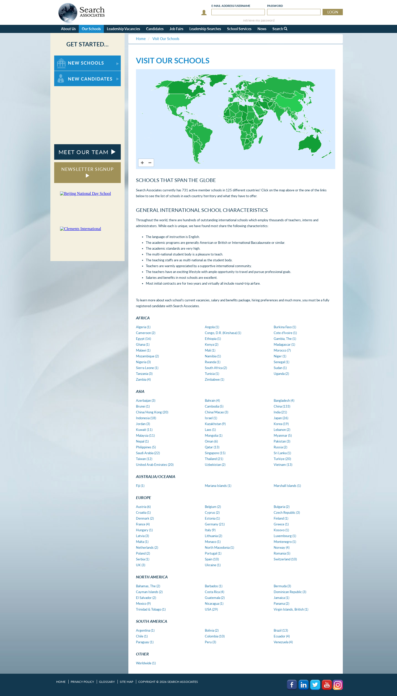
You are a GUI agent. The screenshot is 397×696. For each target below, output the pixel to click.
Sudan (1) (280, 368)
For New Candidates (70, 73)
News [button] (261, 29)
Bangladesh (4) (284, 400)
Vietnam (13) (283, 465)
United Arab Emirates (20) (154, 465)
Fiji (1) (140, 486)
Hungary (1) (144, 530)
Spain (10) (212, 559)
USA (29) (211, 609)
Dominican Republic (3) (290, 592)
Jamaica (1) (281, 598)
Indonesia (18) (146, 418)
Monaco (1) (213, 542)
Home (61, 682)
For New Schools (67, 58)
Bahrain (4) (212, 400)
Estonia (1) (212, 518)
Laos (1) (210, 430)
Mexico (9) (143, 603)
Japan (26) (281, 418)
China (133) (282, 406)
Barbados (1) (213, 586)
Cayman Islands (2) (149, 592)
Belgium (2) (213, 507)
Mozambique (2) (147, 356)
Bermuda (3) (282, 586)
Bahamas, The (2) (148, 586)
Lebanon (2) (282, 430)
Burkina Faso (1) (285, 327)
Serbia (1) (142, 559)
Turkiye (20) (282, 459)
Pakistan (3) (282, 441)
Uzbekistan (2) (215, 465)
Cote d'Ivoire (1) (285, 333)
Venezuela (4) (283, 642)
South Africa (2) (216, 368)
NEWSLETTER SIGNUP (87, 172)
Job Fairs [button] (176, 29)
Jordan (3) (143, 424)
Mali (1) (210, 350)
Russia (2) (280, 447)
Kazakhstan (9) (215, 424)
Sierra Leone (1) (147, 368)
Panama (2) (281, 603)
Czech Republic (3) (287, 512)
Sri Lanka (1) (282, 453)
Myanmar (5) (283, 435)
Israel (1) (211, 418)
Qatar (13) (212, 447)
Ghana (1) (142, 344)
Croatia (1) (143, 512)
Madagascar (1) (284, 344)
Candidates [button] (155, 29)
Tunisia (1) (212, 374)
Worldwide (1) (146, 663)
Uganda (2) (281, 374)
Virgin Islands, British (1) (291, 609)
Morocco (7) (282, 350)
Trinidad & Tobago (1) (151, 609)
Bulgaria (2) (281, 507)
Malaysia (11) (145, 435)
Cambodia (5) (214, 406)
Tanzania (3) (144, 374)
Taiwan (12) (144, 459)
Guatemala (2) (215, 598)
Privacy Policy (82, 682)
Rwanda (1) (212, 362)
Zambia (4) (143, 379)
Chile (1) (142, 636)
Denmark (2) (145, 518)
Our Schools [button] (91, 29)
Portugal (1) (213, 553)
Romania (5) (282, 553)
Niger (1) (280, 356)
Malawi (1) (143, 350)
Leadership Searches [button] (205, 29)
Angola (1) (212, 327)
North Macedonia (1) (219, 547)
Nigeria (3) (143, 362)
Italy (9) (210, 530)
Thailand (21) (214, 459)
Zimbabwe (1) (214, 379)
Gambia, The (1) (285, 339)
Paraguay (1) (144, 642)
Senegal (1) (281, 362)
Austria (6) (143, 507)
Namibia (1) (213, 356)
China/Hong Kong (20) (152, 412)
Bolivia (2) (212, 630)
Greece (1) (281, 524)
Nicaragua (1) (214, 603)
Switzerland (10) (285, 559)
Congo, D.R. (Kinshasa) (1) (223, 333)
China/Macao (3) (216, 412)
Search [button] (279, 29)
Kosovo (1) (281, 530)
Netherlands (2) (147, 547)
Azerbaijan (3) (145, 400)
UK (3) (140, 565)
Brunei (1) (143, 406)
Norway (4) (281, 547)
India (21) (280, 412)
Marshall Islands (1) (287, 486)
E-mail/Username (230, 5)
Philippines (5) (146, 447)
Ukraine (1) (213, 565)
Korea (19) (281, 424)
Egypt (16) (143, 339)
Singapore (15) (215, 453)
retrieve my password (258, 20)
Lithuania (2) (213, 536)
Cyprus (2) (212, 512)
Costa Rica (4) (214, 592)
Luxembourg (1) (285, 536)
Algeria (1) (143, 327)
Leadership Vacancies (123, 29)
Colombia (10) (215, 636)
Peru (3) (210, 642)
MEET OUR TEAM (87, 152)
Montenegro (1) (285, 542)
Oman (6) (211, 441)
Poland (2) (143, 553)
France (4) (143, 524)
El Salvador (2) (146, 598)
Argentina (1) (145, 630)
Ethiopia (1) (213, 339)
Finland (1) (281, 518)
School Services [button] (239, 29)
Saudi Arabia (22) (148, 453)
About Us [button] (68, 29)
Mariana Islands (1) (218, 486)
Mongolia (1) (213, 435)
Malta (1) (142, 542)
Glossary (107, 682)
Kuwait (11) (144, 430)
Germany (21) (215, 524)
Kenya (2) (211, 344)
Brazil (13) (281, 630)
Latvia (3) (142, 536)
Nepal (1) (142, 441)
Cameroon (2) (145, 333)
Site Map (126, 682)
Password (275, 5)
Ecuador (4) (282, 636)
